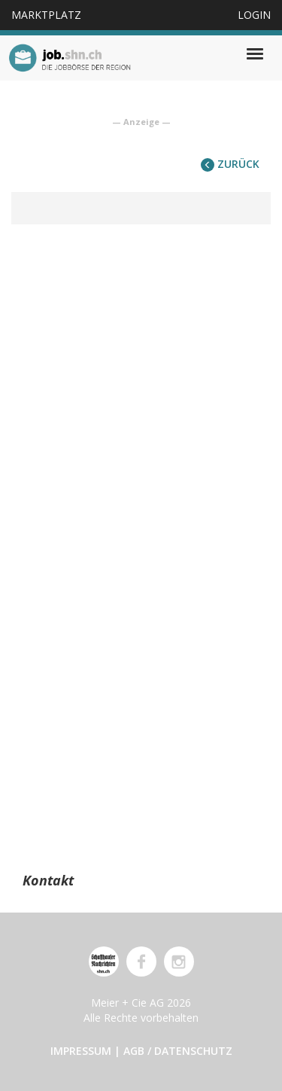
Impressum (80, 1051)
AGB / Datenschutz (177, 1051)
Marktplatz (46, 15)
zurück (230, 164)
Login (254, 15)
